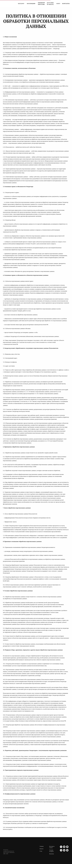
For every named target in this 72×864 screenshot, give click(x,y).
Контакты (51, 853)
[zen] (67, 851)
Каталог (41, 848)
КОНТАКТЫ (66, 3)
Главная (42, 846)
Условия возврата (51, 850)
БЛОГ (58, 3)
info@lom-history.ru (63, 529)
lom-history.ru (55, 88)
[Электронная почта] (64, 851)
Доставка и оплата (51, 847)
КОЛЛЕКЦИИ (31, 3)
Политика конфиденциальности (8, 850)
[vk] (61, 847)
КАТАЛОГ (21, 3)
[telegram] (61, 851)
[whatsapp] (67, 847)
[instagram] (64, 847)
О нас (41, 851)
